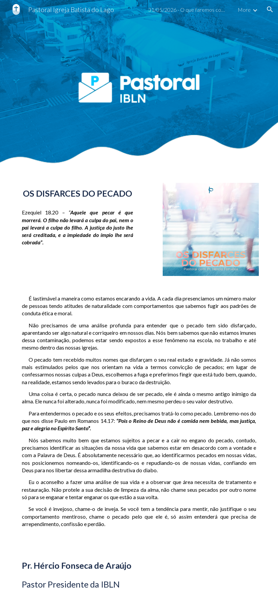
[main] (77, 193)
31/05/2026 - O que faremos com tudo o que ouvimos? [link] (188, 9)
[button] (270, 9)
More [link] (244, 9)
